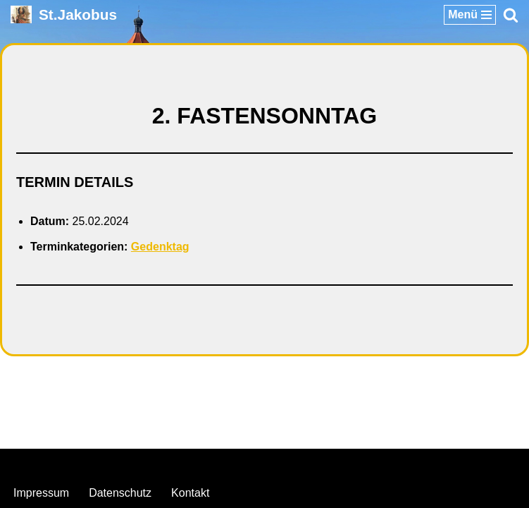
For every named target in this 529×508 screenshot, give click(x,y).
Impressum (41, 493)
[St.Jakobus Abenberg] (64, 14)
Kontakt (190, 493)
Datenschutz (120, 493)
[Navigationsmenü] (470, 15)
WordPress (321, 463)
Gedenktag (160, 247)
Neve (193, 463)
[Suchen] (510, 15)
